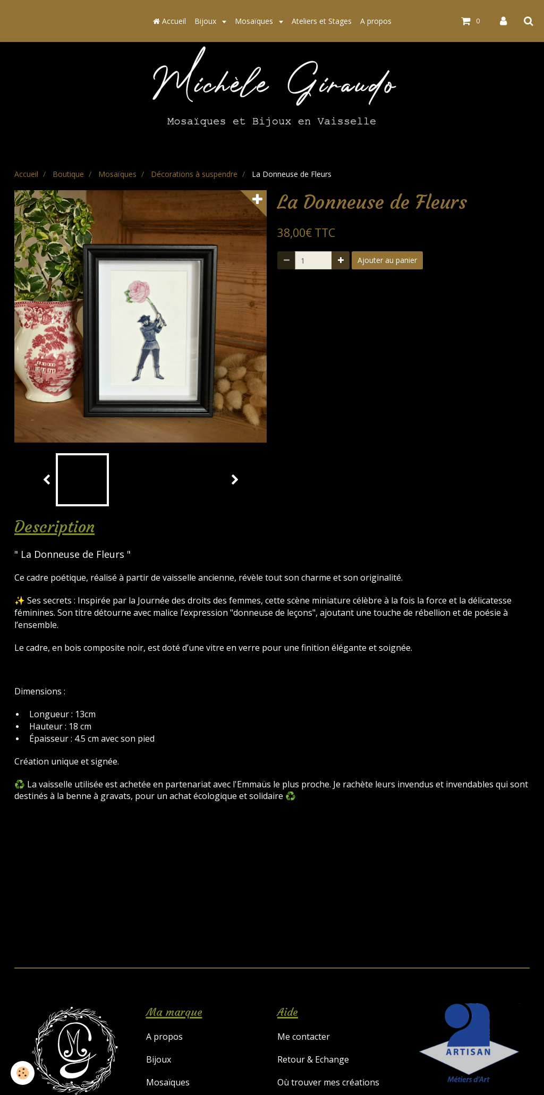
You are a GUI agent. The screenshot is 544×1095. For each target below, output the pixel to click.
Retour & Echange (313, 1059)
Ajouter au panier (387, 260)
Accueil (169, 21)
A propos (376, 21)
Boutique (68, 174)
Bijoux (206, 21)
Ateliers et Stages (322, 21)
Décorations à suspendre (194, 174)
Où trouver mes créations (328, 1082)
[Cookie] (23, 1073)
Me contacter (303, 1036)
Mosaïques (255, 21)
